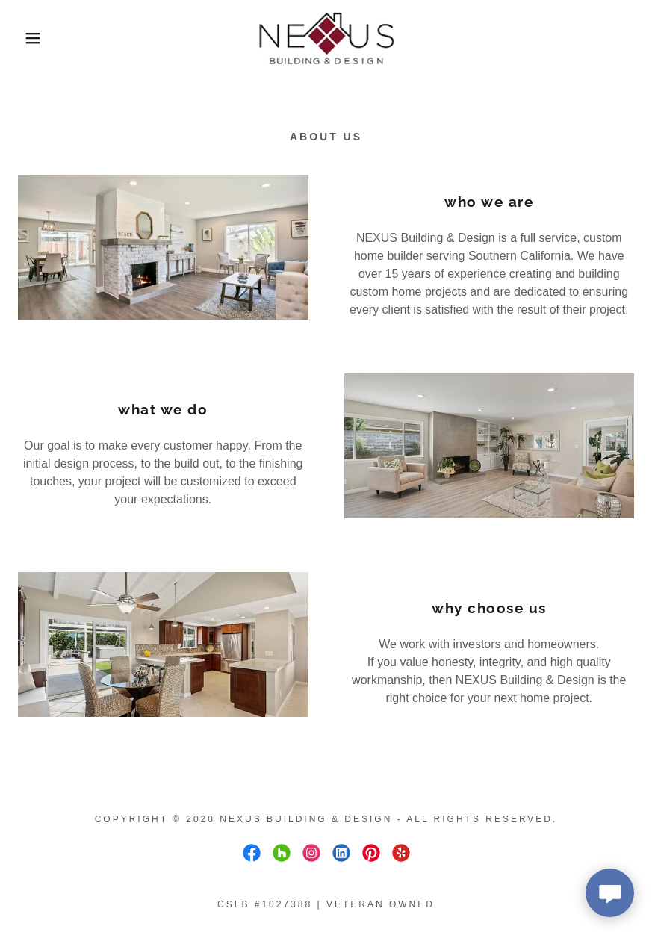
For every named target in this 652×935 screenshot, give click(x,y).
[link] (325, 38)
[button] (32, 38)
